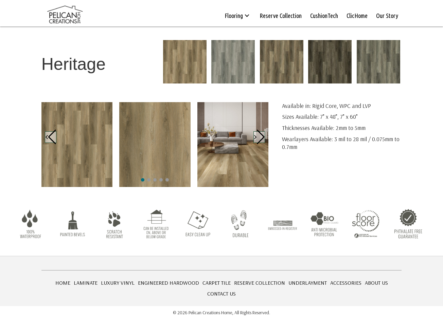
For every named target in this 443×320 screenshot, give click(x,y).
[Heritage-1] (76, 144)
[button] (247, 15)
